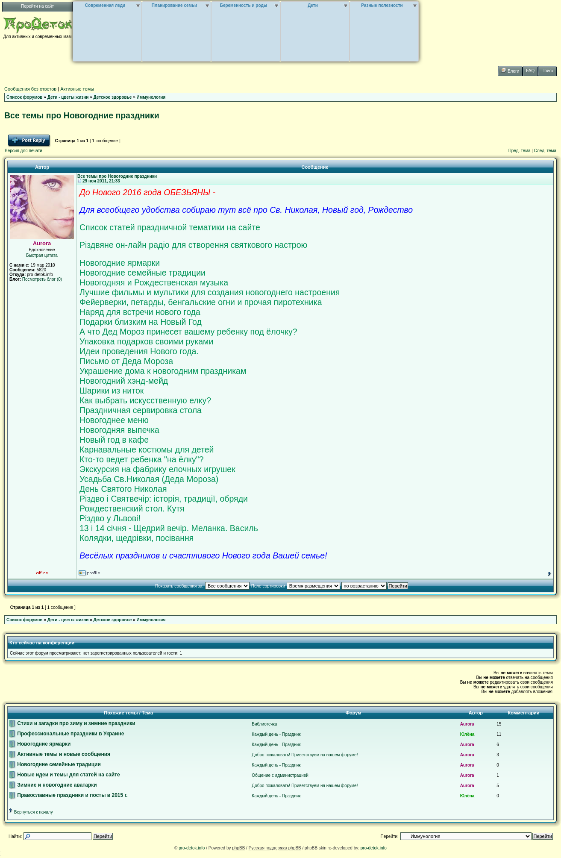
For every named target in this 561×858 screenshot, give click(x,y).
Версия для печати (23, 150)
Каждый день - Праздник (276, 734)
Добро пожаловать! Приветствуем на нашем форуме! (305, 754)
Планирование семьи (174, 5)
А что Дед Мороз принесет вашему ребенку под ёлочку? (188, 331)
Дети (313, 5)
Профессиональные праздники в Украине (66, 734)
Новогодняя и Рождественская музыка (153, 282)
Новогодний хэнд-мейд (123, 380)
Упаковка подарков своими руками (146, 341)
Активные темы (77, 88)
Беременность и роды (243, 5)
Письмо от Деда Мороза (126, 361)
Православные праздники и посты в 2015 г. (68, 795)
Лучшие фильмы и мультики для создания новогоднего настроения (209, 292)
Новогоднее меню (114, 420)
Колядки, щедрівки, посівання (136, 538)
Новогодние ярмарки (119, 262)
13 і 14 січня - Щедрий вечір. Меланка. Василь (168, 528)
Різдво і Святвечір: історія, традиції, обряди (163, 498)
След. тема (545, 150)
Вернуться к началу (30, 812)
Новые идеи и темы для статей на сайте (64, 775)
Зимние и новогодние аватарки (53, 785)
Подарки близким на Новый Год (140, 321)
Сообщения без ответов (30, 88)
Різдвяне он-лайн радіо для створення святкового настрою (193, 245)
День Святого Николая (123, 489)
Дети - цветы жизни (68, 97)
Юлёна (467, 734)
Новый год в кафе (114, 439)
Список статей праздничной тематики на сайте (169, 227)
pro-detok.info (192, 848)
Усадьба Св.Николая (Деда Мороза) (148, 479)
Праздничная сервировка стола (140, 410)
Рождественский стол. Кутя (132, 508)
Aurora (467, 724)
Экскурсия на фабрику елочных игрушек (157, 469)
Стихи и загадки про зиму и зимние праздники (72, 723)
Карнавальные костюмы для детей (146, 449)
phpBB (238, 848)
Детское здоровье (113, 97)
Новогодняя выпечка (119, 430)
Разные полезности (381, 5)
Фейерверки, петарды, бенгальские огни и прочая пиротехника (200, 302)
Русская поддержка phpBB (275, 848)
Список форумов (24, 97)
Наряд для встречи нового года (139, 312)
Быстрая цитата (42, 255)
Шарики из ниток (111, 390)
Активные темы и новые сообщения (59, 754)
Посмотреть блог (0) (42, 279)
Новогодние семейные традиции (142, 272)
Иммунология (151, 97)
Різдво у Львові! (110, 518)
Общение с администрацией (280, 775)
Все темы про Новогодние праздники (81, 115)
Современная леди (105, 5)
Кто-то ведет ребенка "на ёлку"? (141, 459)
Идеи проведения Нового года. (139, 351)
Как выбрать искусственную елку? (145, 400)
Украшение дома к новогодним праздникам (162, 371)
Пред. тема (519, 150)
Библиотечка (264, 724)
